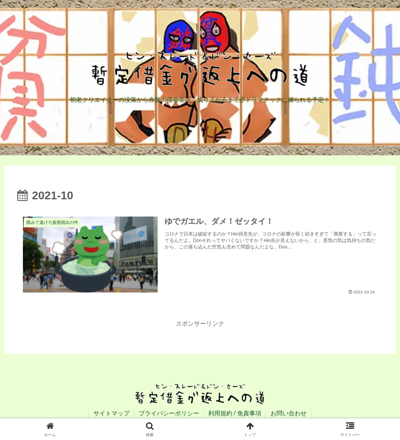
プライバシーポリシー (169, 413)
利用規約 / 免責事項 (235, 413)
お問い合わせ (288, 413)
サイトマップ (111, 413)
